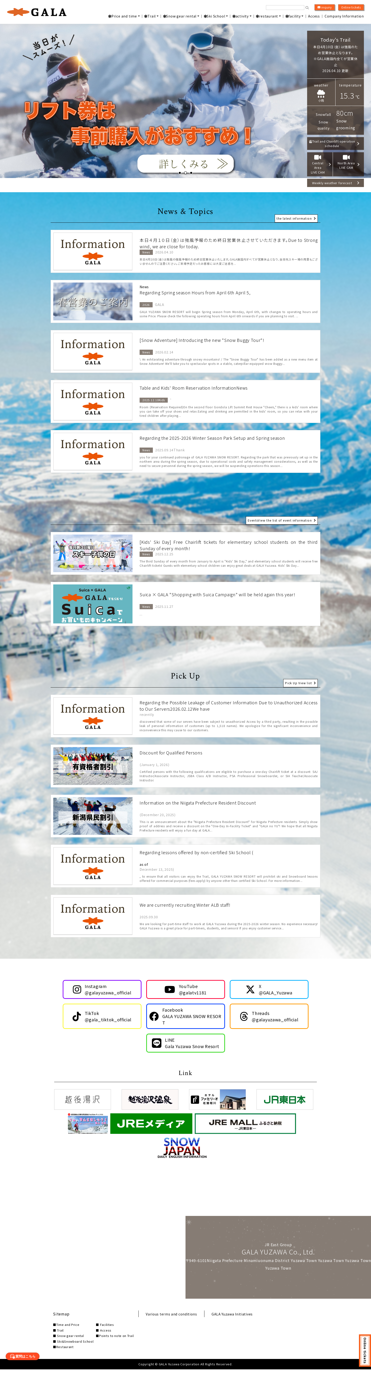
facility (293, 16)
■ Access (104, 1341)
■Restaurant (63, 1357)
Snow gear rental (180, 16)
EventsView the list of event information (278, 519)
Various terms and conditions (175, 1324)
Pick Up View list (297, 681)
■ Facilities (106, 1335)
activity (241, 16)
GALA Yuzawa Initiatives (241, 1324)
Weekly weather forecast (334, 177)
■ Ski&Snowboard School (73, 1352)
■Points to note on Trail (116, 1346)
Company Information (344, 16)
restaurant (267, 16)
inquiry (325, 7)
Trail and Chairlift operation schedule (334, 144)
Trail (150, 16)
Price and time (122, 16)
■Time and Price (66, 1335)
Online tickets (351, 7)
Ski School (214, 16)
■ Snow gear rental (68, 1346)
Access (314, 16)
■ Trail (58, 1341)
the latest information (293, 216)
